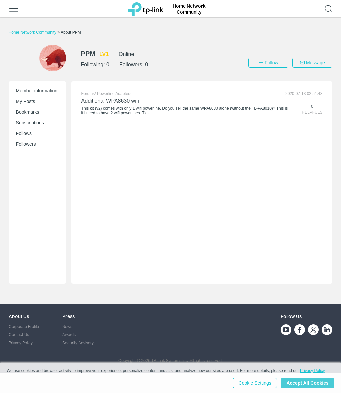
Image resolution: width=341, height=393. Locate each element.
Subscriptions (30, 122)
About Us (19, 316)
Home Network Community (33, 32)
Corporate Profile (24, 326)
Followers (26, 144)
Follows (24, 133)
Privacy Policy (21, 342)
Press (68, 316)
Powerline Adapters (114, 93)
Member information (37, 90)
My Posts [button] (25, 101)
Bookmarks (27, 112)
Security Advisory (78, 342)
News (67, 326)
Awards (69, 334)
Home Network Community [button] (189, 9)
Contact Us (19, 334)
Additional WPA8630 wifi (110, 101)
